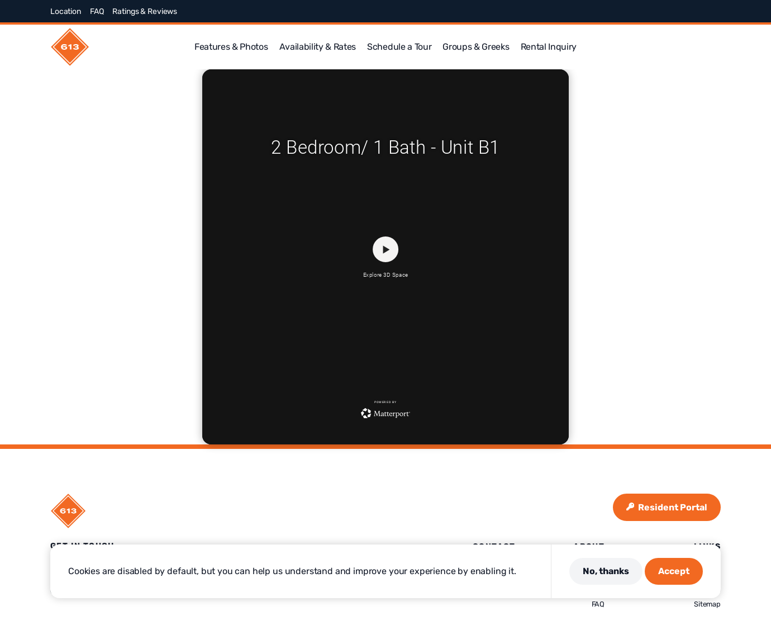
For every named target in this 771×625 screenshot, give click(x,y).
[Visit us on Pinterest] (689, 11)
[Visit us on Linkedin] (702, 11)
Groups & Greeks (475, 46)
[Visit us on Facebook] (649, 11)
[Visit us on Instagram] (676, 11)
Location (65, 11)
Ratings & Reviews (144, 11)
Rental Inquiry (549, 46)
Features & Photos (231, 46)
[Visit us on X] (662, 11)
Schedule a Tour (399, 46)
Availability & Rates (317, 46)
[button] (716, 46)
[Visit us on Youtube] (716, 11)
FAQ (97, 11)
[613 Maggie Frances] (69, 47)
